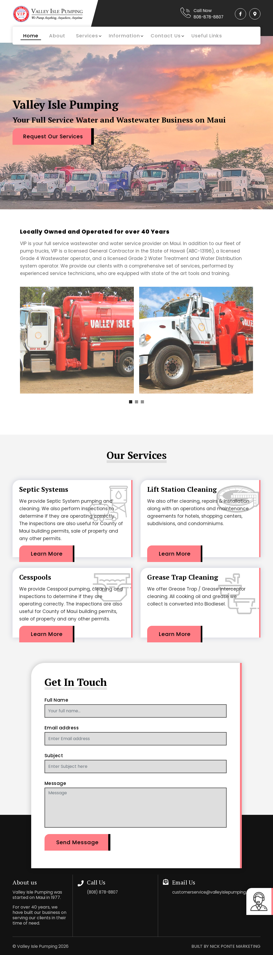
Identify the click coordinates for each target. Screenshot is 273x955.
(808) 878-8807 (104, 892)
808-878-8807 (205, 17)
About (57, 35)
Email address (62, 728)
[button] (131, 401)
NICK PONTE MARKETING (235, 946)
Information (124, 35)
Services (87, 35)
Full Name (57, 700)
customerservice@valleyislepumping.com (216, 892)
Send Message (77, 842)
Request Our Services (55, 136)
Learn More (47, 553)
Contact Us (166, 35)
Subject (54, 755)
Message (55, 783)
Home (30, 35)
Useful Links (206, 35)
